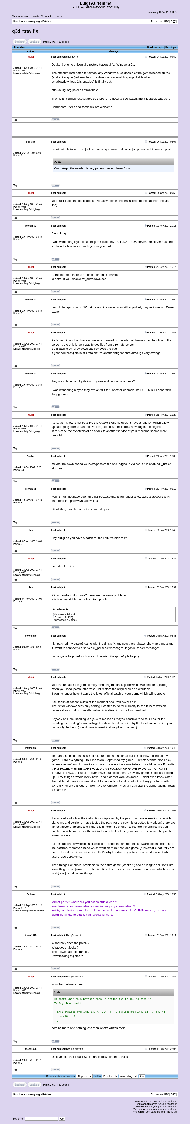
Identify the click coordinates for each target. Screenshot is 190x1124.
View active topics (51, 16)
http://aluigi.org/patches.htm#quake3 (76, 90)
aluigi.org (34, 21)
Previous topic (155, 47)
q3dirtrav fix (25, 31)
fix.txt (58, 617)
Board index (20, 21)
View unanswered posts (25, 16)
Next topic (170, 47)
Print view (19, 47)
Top (15, 120)
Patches (46, 21)
